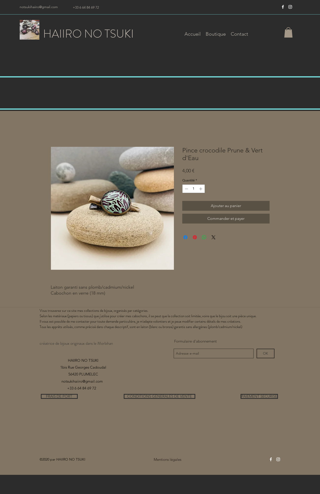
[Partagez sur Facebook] (185, 237)
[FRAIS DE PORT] (59, 396)
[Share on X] (213, 237)
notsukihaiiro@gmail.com (39, 7)
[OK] (265, 353)
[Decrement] (186, 189)
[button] (215, 34)
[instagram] (290, 6)
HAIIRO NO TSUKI (88, 34)
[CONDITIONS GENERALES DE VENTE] (159, 396)
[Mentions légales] (168, 459)
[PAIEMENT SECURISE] (259, 396)
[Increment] (201, 189)
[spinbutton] (193, 189)
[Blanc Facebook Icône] (282, 6)
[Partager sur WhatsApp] (204, 237)
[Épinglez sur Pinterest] (195, 237)
